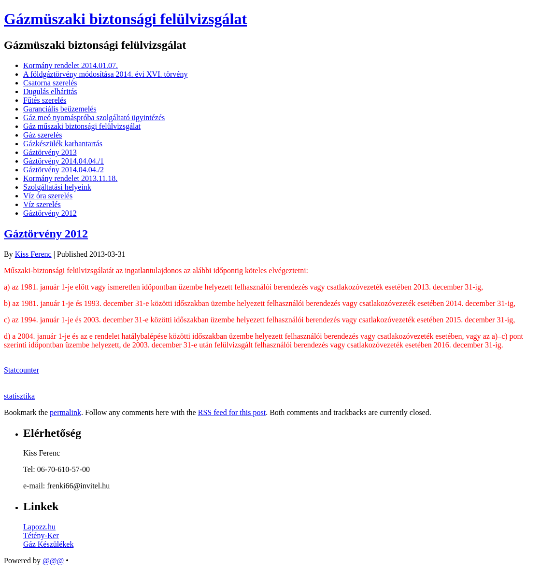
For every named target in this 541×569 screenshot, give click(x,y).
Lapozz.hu (39, 527)
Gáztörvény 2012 (50, 213)
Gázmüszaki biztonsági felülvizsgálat (125, 19)
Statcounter (21, 370)
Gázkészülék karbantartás (62, 143)
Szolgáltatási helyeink (57, 187)
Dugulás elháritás (50, 91)
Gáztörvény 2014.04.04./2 (63, 170)
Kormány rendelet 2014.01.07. (70, 65)
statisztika (19, 396)
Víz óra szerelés (47, 196)
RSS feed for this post (232, 412)
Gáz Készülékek (48, 544)
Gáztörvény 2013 (50, 152)
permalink (65, 412)
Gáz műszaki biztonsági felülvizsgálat (82, 126)
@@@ (53, 560)
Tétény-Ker (41, 535)
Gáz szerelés (42, 135)
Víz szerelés (42, 204)
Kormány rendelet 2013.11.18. (70, 178)
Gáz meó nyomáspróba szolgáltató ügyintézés (94, 117)
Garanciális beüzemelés (59, 109)
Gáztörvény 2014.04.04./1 (63, 161)
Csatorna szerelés (50, 83)
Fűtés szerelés (44, 100)
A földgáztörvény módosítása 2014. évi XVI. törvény (105, 74)
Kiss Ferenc (33, 254)
